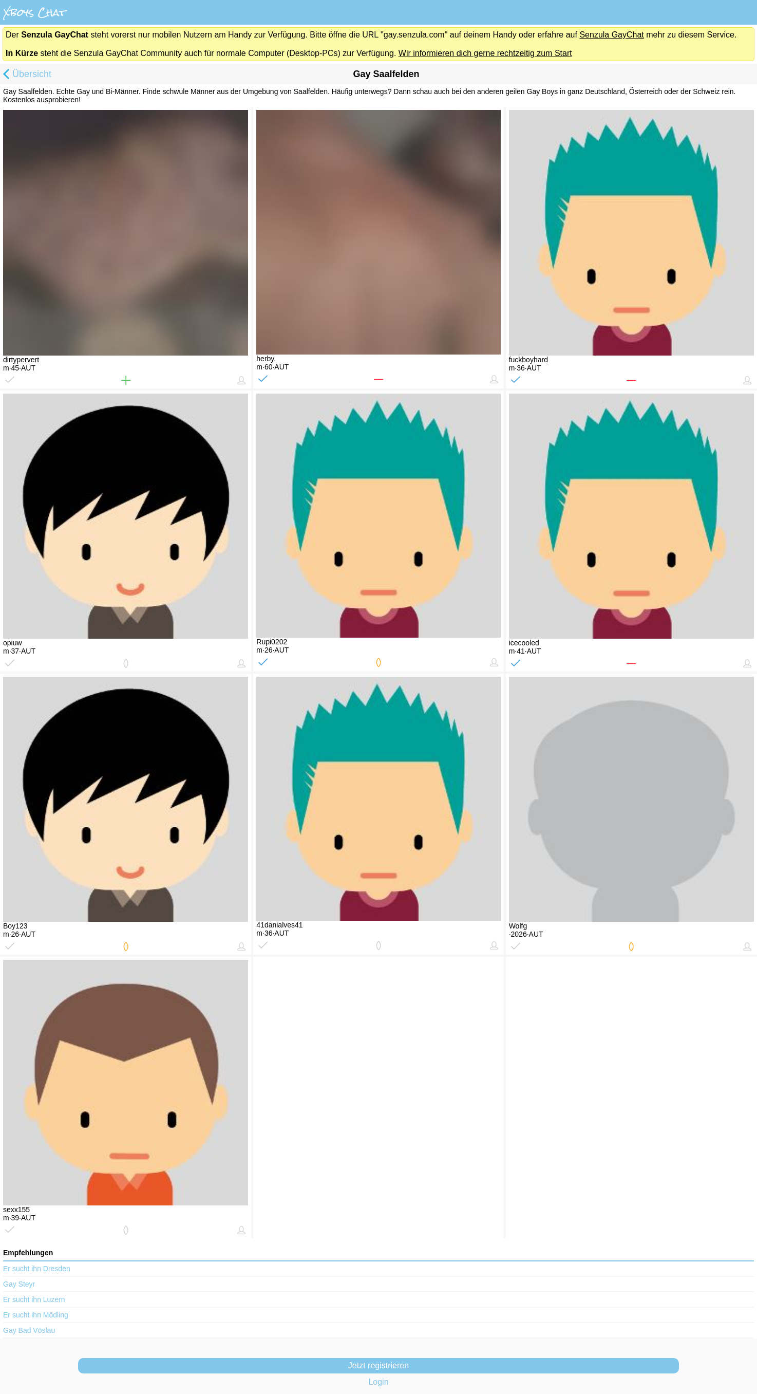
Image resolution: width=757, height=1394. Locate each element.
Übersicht (25, 75)
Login (378, 1382)
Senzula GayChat (611, 34)
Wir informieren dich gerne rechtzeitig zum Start (485, 53)
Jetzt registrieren (378, 1365)
